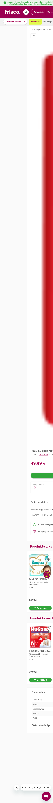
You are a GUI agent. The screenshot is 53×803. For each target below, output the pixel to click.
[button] (15, 22)
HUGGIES (43, 454)
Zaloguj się (39, 12)
